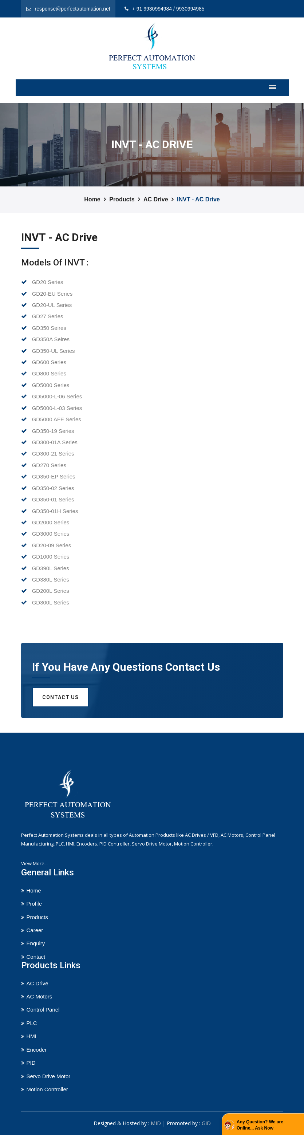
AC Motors (39, 996)
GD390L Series (45, 568)
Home (92, 199)
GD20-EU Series (47, 294)
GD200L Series (45, 591)
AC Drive (155, 199)
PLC (32, 1023)
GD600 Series (43, 362)
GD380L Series (45, 579)
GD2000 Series (45, 522)
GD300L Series (45, 602)
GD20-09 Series (46, 545)
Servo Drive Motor (49, 1076)
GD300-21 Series (47, 453)
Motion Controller (47, 1089)
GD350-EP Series (48, 476)
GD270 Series (43, 465)
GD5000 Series (45, 385)
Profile (34, 903)
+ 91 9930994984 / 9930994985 (168, 9)
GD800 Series (43, 373)
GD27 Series (42, 316)
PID (31, 1063)
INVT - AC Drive (198, 199)
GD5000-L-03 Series (51, 408)
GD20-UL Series (46, 305)
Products (121, 199)
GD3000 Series (45, 534)
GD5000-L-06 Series (51, 396)
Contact (36, 957)
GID (206, 1123)
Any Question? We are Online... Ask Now (260, 1125)
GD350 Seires (43, 328)
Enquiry (36, 943)
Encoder (37, 1050)
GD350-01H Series (49, 511)
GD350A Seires (45, 339)
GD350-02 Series (47, 488)
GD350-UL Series (48, 351)
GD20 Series (42, 282)
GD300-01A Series (49, 442)
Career (35, 930)
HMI (32, 1036)
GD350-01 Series (47, 499)
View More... (34, 863)
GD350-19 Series (47, 431)
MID (156, 1123)
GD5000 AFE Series (51, 419)
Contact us (60, 697)
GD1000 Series (45, 556)
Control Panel (43, 1009)
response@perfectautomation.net (72, 9)
